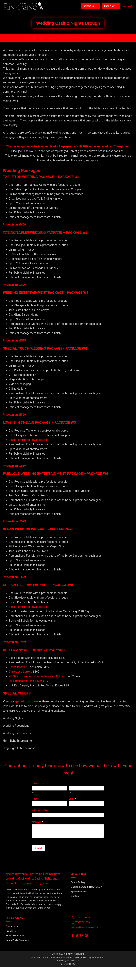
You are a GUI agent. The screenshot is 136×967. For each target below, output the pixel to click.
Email (72, 799)
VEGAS (8, 529)
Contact (75, 896)
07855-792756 (99, 38)
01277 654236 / (81, 38)
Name (36, 783)
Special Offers (78, 891)
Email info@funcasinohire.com (46, 38)
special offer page (26, 701)
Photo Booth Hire (15, 935)
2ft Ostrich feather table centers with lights (36, 676)
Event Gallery (78, 882)
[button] (90, 6)
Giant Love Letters (20, 671)
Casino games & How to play (86, 887)
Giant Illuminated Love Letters (28, 439)
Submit (38, 848)
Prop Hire (11, 931)
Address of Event (41, 810)
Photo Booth (17, 667)
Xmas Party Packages (17, 940)
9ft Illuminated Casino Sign (25, 681)
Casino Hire (12, 926)
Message (37, 822)
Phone (35, 799)
